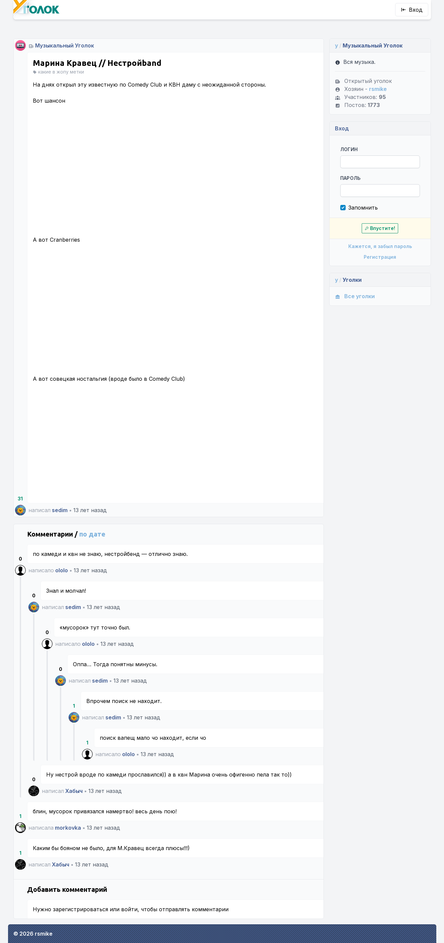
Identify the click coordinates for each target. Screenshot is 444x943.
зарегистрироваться (80, 909)
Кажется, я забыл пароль (380, 246)
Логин (349, 149)
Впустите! (380, 228)
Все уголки (355, 296)
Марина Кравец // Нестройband (97, 63)
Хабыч (74, 791)
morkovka (68, 827)
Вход (412, 9)
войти (129, 909)
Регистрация (380, 257)
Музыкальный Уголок (64, 45)
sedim (60, 510)
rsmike (378, 89)
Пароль (350, 178)
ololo (61, 570)
